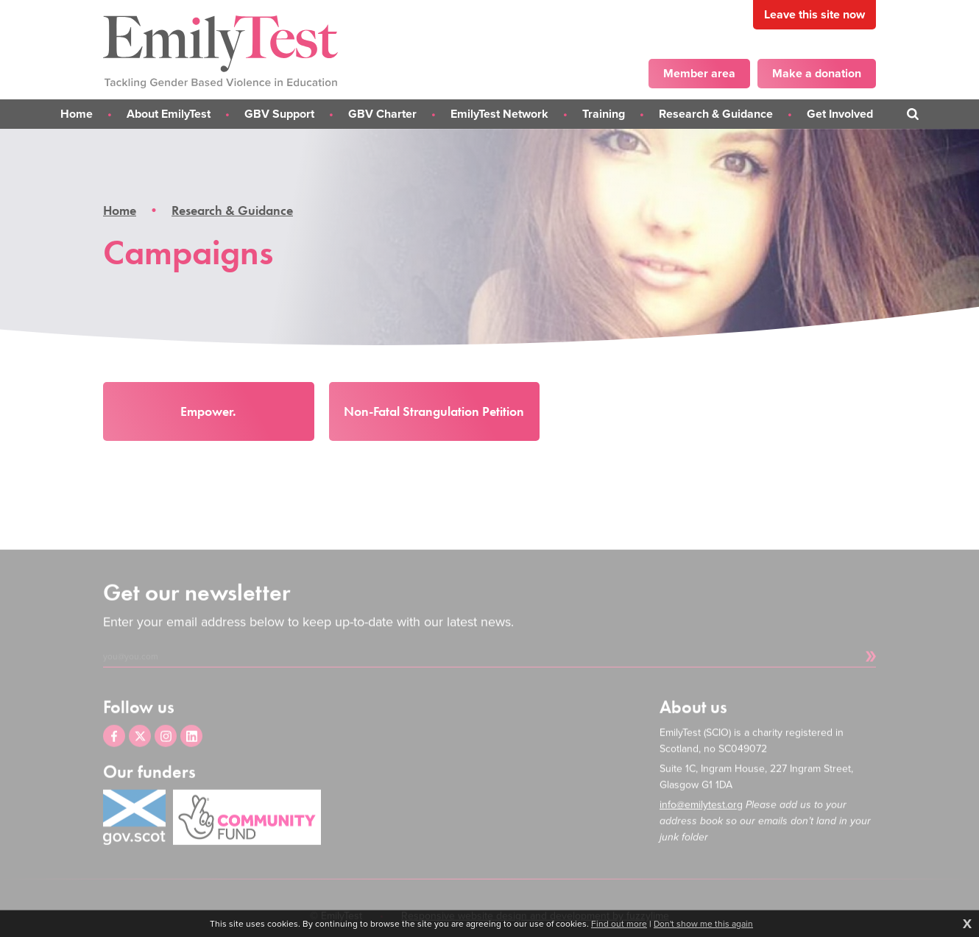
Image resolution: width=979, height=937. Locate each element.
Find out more (619, 924)
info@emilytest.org (701, 823)
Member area (699, 73)
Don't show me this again (703, 924)
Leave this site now (814, 14)
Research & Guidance (232, 210)
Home (119, 210)
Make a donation (816, 73)
